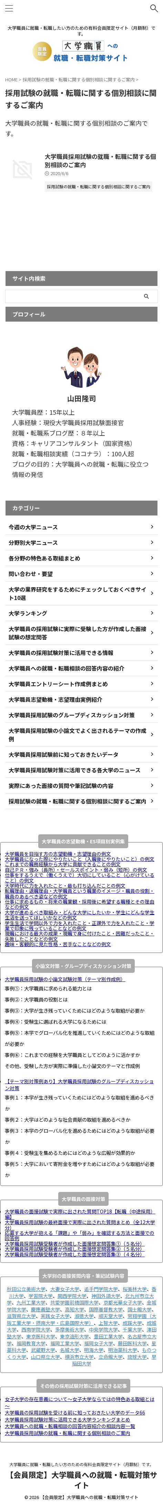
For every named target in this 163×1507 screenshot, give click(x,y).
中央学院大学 (103, 1329)
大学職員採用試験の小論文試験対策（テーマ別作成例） (65, 979)
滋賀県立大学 (21, 1315)
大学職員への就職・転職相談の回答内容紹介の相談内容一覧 (70, 1426)
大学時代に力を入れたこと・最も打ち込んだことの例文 (65, 885)
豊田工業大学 (108, 1336)
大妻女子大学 (64, 1288)
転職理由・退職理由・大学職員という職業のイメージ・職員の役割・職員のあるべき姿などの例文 (79, 893)
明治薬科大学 (122, 1349)
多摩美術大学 (69, 1329)
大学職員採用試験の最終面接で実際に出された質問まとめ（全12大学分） (80, 1225)
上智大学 (108, 1322)
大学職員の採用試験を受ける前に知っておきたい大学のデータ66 (75, 1412)
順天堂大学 (111, 1315)
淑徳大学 (84, 1315)
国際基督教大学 (106, 1309)
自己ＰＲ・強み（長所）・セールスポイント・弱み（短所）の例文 (76, 869)
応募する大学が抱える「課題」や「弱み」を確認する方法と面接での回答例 (79, 1235)
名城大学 (69, 1349)
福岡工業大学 (64, 1343)
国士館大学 (140, 1309)
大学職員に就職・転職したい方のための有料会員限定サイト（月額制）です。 (81, 1464)
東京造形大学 (74, 1336)
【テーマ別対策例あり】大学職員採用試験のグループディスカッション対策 (79, 1085)
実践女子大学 (55, 1315)
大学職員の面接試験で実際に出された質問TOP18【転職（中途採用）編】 (80, 1214)
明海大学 (93, 1349)
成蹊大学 (132, 1322)
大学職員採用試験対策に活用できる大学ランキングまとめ (67, 1419)
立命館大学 (111, 1356)
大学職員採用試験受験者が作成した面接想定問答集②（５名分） (75, 1248)
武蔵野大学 (43, 1349)
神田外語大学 (105, 1295)
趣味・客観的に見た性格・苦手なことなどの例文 (58, 944)
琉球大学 (137, 1356)
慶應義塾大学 (45, 1309)
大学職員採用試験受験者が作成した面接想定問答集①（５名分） (75, 1243)
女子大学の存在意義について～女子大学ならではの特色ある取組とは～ (79, 1402)
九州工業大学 (31, 1302)
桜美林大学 (135, 1288)
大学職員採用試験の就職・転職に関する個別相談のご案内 (100, 160)
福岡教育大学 (31, 1343)
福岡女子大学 (98, 1343)
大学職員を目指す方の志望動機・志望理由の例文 (58, 853)
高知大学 (74, 1309)
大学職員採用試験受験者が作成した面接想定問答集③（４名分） (75, 1254)
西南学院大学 (35, 1329)
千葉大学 (132, 1329)
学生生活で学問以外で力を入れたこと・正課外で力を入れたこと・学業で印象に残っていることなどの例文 (79, 926)
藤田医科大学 (132, 1343)
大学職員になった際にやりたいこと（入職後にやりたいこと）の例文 (79, 858)
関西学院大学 (72, 1295)
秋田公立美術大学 (26, 1288)
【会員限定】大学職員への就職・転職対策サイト (81, 1479)
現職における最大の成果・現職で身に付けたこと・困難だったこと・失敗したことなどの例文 (79, 936)
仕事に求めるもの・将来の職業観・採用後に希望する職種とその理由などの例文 (79, 904)
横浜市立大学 (79, 1356)
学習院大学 (41, 1295)
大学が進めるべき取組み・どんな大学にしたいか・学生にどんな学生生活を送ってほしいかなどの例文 (79, 915)
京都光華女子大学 (122, 1302)
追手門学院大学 (101, 1288)
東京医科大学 (40, 1336)
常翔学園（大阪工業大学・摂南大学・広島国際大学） (81, 1319)
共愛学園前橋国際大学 (74, 1302)
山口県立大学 (45, 1356)
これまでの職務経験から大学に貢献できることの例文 (63, 864)
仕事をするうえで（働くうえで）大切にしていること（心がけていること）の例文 (79, 877)
